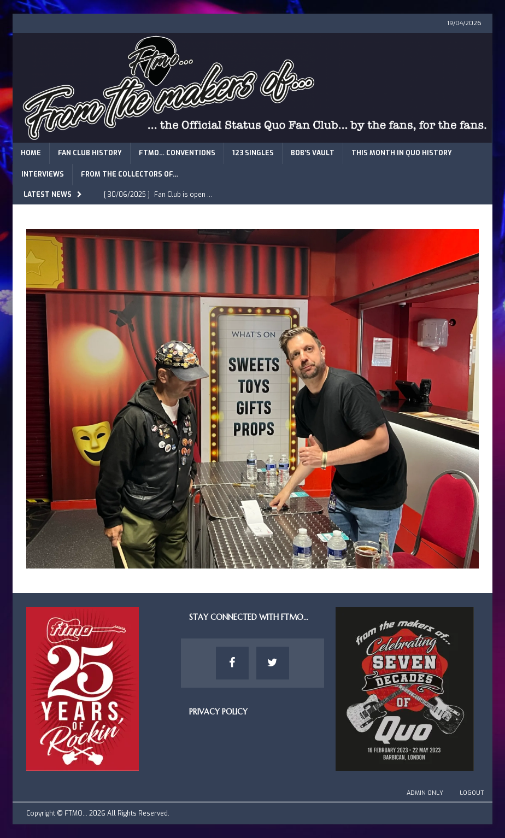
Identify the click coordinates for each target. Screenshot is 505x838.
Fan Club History (90, 153)
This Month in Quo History (401, 153)
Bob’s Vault (312, 153)
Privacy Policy (218, 712)
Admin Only (425, 793)
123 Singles (253, 153)
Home (31, 153)
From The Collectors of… (129, 174)
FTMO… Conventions (177, 153)
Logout (472, 793)
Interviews (42, 174)
